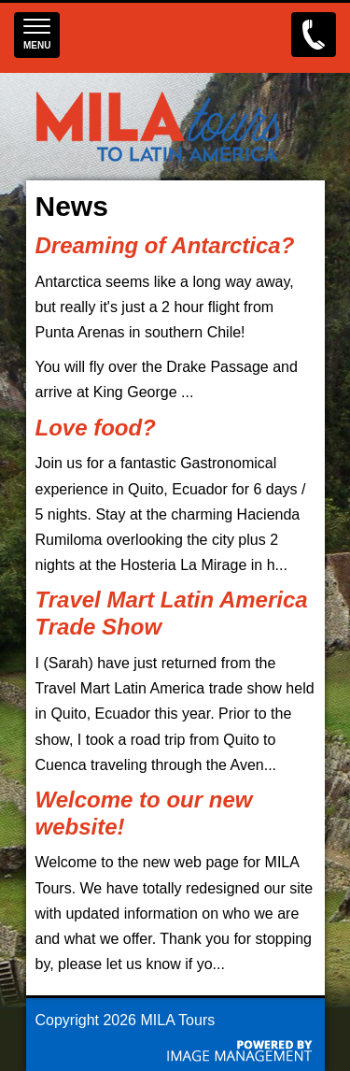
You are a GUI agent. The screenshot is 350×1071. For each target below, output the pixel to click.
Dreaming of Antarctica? (165, 245)
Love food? (95, 427)
